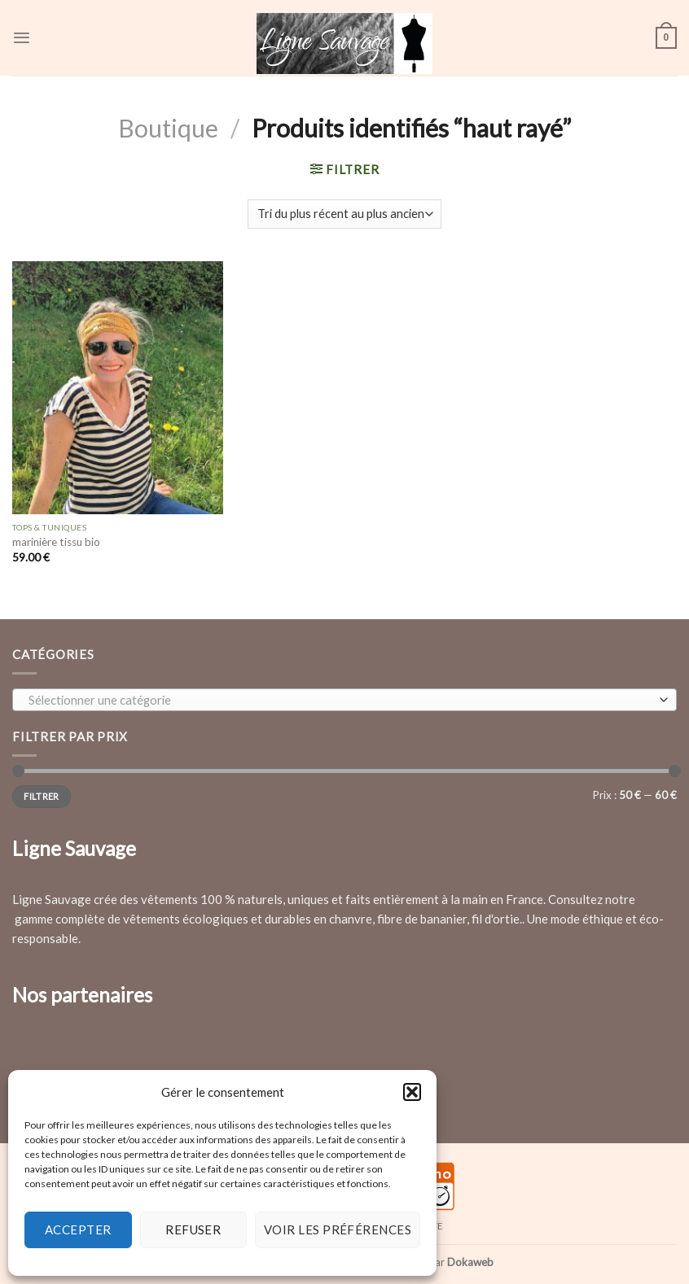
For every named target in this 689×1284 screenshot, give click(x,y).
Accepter (78, 1229)
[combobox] (344, 699)
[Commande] (344, 214)
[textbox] (341, 700)
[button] (412, 1092)
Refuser (193, 1229)
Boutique (168, 127)
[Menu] (21, 38)
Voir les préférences (337, 1229)
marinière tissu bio (56, 541)
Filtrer (41, 796)
